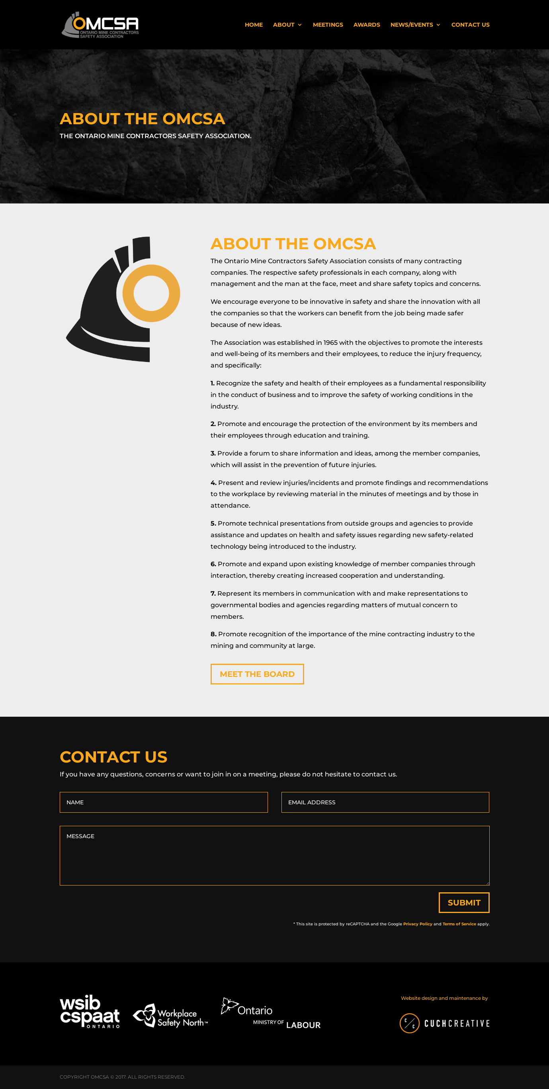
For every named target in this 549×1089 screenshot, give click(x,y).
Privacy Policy (417, 924)
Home (254, 25)
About (284, 25)
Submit (464, 902)
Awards (367, 25)
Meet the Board (257, 674)
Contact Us (470, 25)
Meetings (328, 25)
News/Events (412, 25)
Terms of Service (459, 924)
